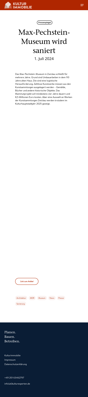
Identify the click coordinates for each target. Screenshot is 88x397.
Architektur (21, 298)
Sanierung (21, 304)
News (52, 298)
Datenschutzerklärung (15, 364)
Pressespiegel (44, 22)
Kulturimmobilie (12, 355)
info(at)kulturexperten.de (17, 383)
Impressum (10, 359)
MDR (32, 298)
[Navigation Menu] (82, 5)
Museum (41, 298)
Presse (61, 298)
